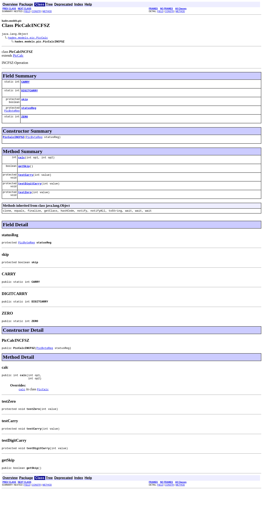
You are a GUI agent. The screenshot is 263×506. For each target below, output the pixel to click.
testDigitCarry (29, 190)
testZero (24, 200)
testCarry (25, 181)
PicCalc (18, 56)
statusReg (28, 111)
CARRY (25, 83)
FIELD (27, 11)
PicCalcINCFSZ (13, 141)
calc (21, 162)
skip (24, 102)
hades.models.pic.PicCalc (28, 38)
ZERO (24, 120)
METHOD (47, 11)
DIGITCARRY (29, 92)
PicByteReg (12, 114)
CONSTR (36, 11)
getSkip (24, 172)
